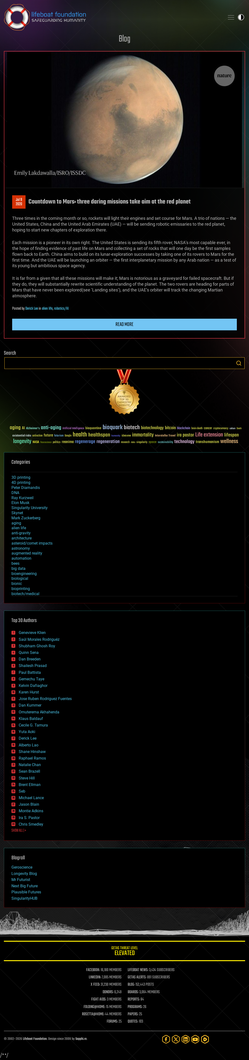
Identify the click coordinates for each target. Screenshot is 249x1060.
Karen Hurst (29, 692)
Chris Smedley (31, 824)
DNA (15, 492)
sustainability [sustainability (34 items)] (165, 442)
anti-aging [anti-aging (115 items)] (51, 428)
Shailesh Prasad (33, 665)
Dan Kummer (30, 705)
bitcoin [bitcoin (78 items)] (170, 428)
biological (19, 578)
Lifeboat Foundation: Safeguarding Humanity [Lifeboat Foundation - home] (112, 17)
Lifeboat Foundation (35, 1039)
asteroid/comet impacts (32, 543)
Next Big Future (24, 886)
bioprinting (20, 588)
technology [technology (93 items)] (184, 442)
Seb (22, 791)
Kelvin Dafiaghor (33, 685)
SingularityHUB (24, 898)
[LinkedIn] (185, 1039)
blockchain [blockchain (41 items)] (183, 428)
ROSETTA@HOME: (93, 1014)
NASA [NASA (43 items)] (36, 442)
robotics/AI (61, 309)
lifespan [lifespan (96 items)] (231, 435)
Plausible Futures (26, 892)
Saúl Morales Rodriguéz (39, 639)
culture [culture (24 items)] (232, 428)
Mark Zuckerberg (25, 518)
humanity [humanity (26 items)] (115, 436)
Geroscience (21, 867)
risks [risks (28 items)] (133, 442)
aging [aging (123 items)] (15, 428)
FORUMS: (112, 1021)
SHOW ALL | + (18, 831)
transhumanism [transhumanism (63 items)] (207, 442)
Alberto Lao (28, 745)
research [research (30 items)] (125, 442)
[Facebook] (166, 1039)
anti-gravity (21, 533)
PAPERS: (133, 1014)
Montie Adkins (31, 811)
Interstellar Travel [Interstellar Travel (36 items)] (165, 436)
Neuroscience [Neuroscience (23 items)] (46, 442)
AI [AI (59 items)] (23, 428)
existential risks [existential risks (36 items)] (21, 436)
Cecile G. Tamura (33, 725)
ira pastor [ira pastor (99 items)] (185, 435)
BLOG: (131, 985)
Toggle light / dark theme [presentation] (241, 17)
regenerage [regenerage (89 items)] (85, 442)
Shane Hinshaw (32, 751)
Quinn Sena (29, 652)
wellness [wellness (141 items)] (229, 441)
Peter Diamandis (25, 487)
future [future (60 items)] (48, 435)
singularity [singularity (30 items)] (141, 442)
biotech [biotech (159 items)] (132, 427)
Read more (124, 324)
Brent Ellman (30, 784)
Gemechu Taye (31, 679)
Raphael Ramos (32, 758)
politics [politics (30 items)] (57, 442)
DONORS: (108, 992)
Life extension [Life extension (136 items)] (209, 435)
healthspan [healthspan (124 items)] (99, 435)
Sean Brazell (29, 771)
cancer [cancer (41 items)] (208, 428)
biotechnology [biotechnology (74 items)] (152, 428)
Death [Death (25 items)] (239, 428)
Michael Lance (31, 797)
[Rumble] (205, 1039)
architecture (21, 538)
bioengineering (24, 573)
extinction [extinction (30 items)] (37, 435)
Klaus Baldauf (31, 718)
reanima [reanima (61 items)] (68, 442)
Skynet (17, 513)
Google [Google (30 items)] (68, 435)
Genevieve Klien (32, 632)
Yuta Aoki (27, 731)
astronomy (20, 548)
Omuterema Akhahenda (39, 712)
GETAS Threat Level (124, 951)
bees (15, 563)
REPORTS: (134, 999)
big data (18, 568)
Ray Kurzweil (22, 498)
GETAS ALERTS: (137, 977)
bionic (16, 583)
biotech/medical (25, 593)
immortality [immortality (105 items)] (143, 435)
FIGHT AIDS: (98, 999)
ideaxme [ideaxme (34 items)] (126, 436)
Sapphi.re (81, 1039)
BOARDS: (133, 992)
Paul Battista (30, 672)
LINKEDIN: (95, 977)
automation (21, 558)
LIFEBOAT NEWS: (138, 970)
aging (16, 523)
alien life (47, 309)
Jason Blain (29, 804)
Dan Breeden (30, 659)
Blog (124, 39)
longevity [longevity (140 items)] (22, 441)
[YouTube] (195, 1039)
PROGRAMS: (135, 1007)
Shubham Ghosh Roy (37, 646)
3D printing (20, 477)
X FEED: (95, 985)
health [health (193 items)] (80, 434)
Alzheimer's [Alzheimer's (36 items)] (33, 428)
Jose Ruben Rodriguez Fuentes (45, 698)
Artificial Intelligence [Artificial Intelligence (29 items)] (73, 428)
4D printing (20, 482)
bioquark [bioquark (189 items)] (113, 427)
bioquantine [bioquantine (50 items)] (93, 428)
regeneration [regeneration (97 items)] (108, 442)
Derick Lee (31, 309)
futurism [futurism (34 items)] (58, 436)
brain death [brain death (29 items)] (197, 428)
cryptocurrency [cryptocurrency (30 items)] (220, 428)
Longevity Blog (24, 873)
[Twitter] (176, 1039)
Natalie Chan (30, 764)
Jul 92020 (19, 202)
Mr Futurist (20, 879)
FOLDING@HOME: (94, 1007)
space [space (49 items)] (153, 442)
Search (239, 363)
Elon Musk (20, 502)
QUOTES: (133, 1021)
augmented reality (26, 553)
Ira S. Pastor (29, 817)
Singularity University (29, 507)
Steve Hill (27, 778)
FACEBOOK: (93, 970)
